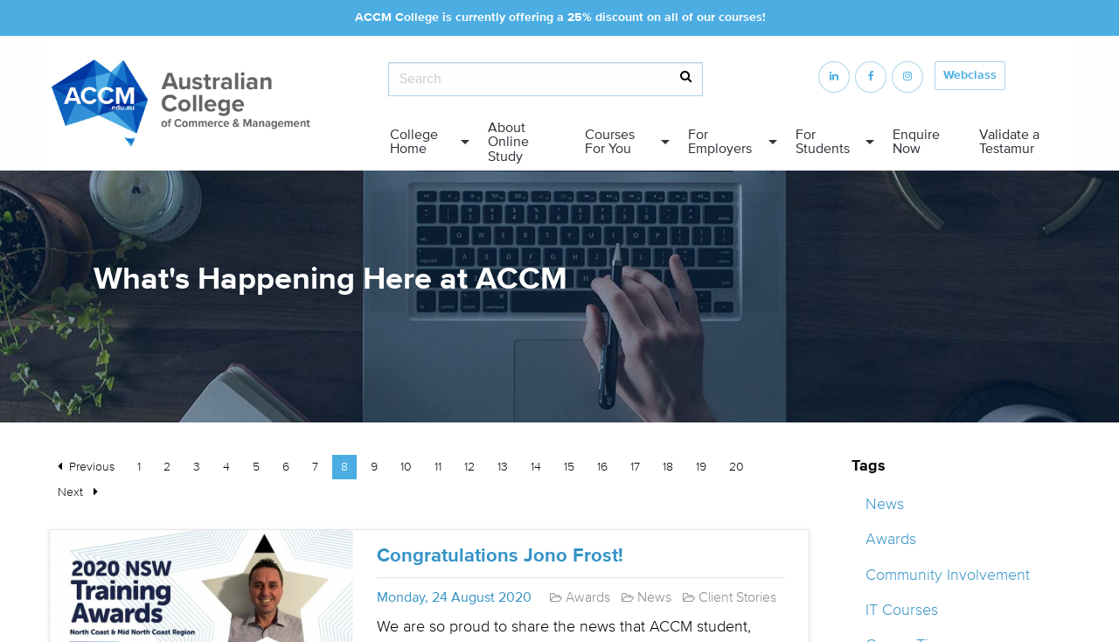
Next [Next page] (82, 490)
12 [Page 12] (469, 466)
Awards (890, 539)
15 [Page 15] (569, 466)
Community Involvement (947, 575)
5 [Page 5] (256, 466)
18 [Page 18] (668, 466)
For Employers (720, 141)
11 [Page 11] (437, 466)
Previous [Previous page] (96, 465)
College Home (414, 141)
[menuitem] (425, 142)
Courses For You (610, 141)
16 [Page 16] (602, 466)
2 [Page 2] (166, 466)
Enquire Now (916, 141)
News (884, 504)
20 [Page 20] (736, 466)
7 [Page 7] (315, 466)
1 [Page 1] (139, 466)
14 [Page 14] (536, 466)
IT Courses (901, 610)
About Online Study (508, 141)
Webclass (970, 75)
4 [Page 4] (226, 466)
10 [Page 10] (406, 466)
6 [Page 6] (285, 466)
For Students (823, 141)
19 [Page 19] (701, 466)
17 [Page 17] (635, 466)
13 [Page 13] (502, 466)
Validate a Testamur (1009, 141)
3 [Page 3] (196, 466)
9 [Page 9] (374, 466)
